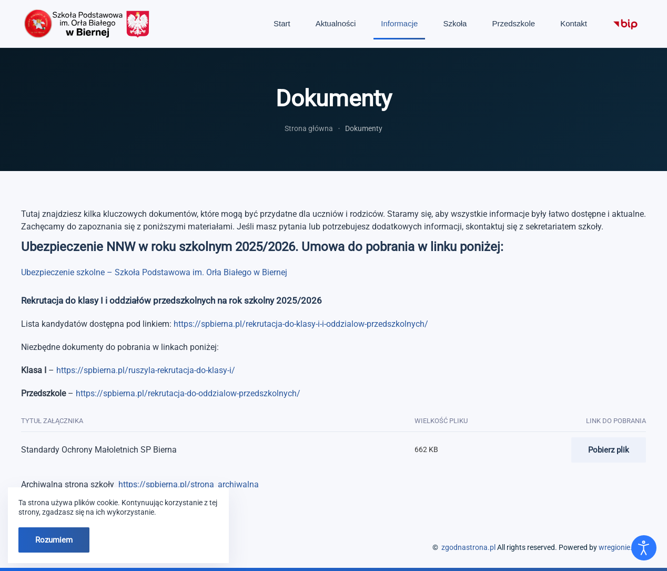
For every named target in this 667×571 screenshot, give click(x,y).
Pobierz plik (608, 450)
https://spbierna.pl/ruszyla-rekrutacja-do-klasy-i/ (145, 370)
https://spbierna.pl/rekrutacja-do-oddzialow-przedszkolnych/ (188, 393)
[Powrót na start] (87, 23)
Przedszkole (513, 23)
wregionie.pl (618, 547)
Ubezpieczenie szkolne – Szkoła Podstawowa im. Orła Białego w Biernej (154, 272)
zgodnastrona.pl (468, 547)
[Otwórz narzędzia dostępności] (643, 547)
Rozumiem (54, 540)
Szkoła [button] (455, 23)
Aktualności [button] (336, 23)
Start (282, 23)
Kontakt (573, 23)
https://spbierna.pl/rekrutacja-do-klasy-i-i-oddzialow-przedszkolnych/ (301, 324)
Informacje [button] (399, 23)
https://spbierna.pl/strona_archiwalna (188, 484)
